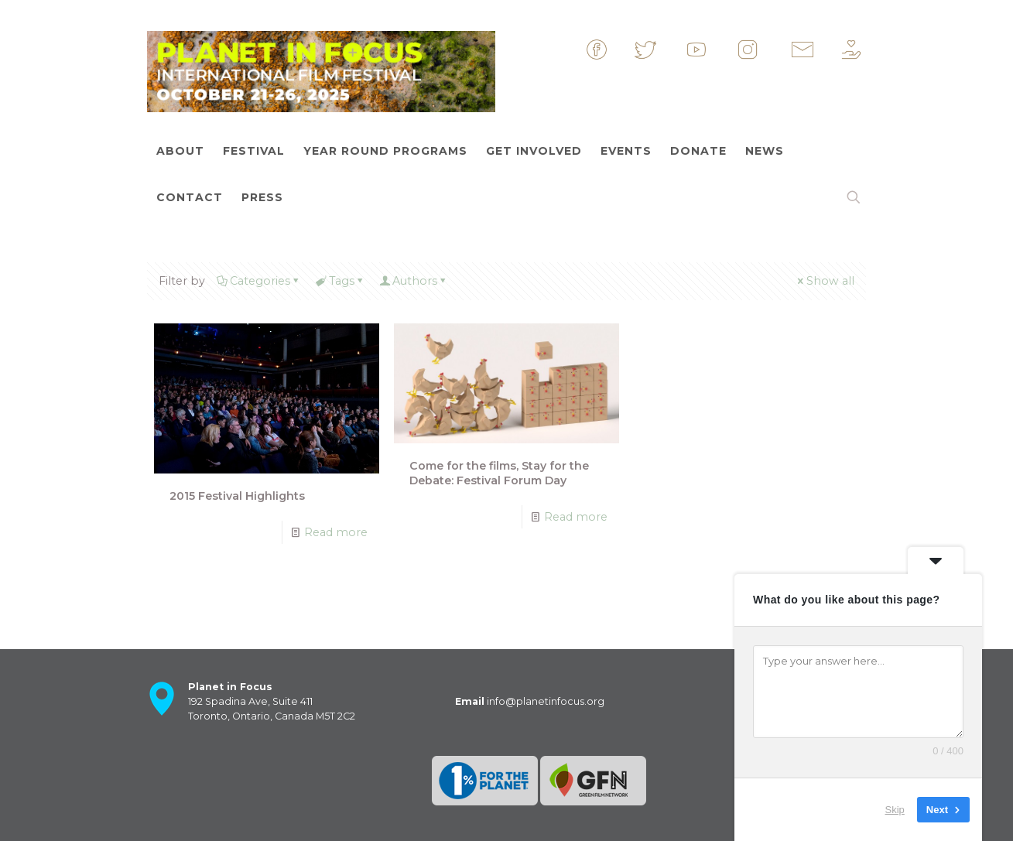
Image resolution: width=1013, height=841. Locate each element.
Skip (895, 809)
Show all (825, 281)
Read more (336, 532)
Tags (339, 281)
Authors (413, 281)
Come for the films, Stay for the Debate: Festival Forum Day (499, 473)
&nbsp (610, 49)
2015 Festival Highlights (237, 496)
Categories (259, 281)
